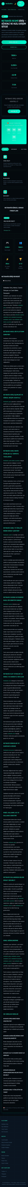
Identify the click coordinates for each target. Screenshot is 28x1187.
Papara (3, 1158)
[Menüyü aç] (26, 4)
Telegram (3, 1174)
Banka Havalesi (5, 1155)
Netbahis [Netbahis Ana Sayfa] (7, 3)
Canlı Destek (4, 1140)
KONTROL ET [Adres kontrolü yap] (14, 111)
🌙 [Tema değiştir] (15, 4)
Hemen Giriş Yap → (14, 42)
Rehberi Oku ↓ (14, 47)
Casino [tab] (5, 149)
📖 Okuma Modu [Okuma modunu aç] (7, 280)
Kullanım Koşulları (5, 1145)
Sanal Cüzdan (4, 1163)
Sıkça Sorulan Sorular (6, 1142)
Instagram (3, 1176)
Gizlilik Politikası (5, 1147)
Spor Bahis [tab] (14, 149)
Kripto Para (4, 1160)
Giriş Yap (20, 3)
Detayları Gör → (7, 230)
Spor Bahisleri (4, 1126)
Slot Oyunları (4, 1131)
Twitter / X (3, 1171)
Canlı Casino (4, 1129)
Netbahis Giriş (4, 1124)
